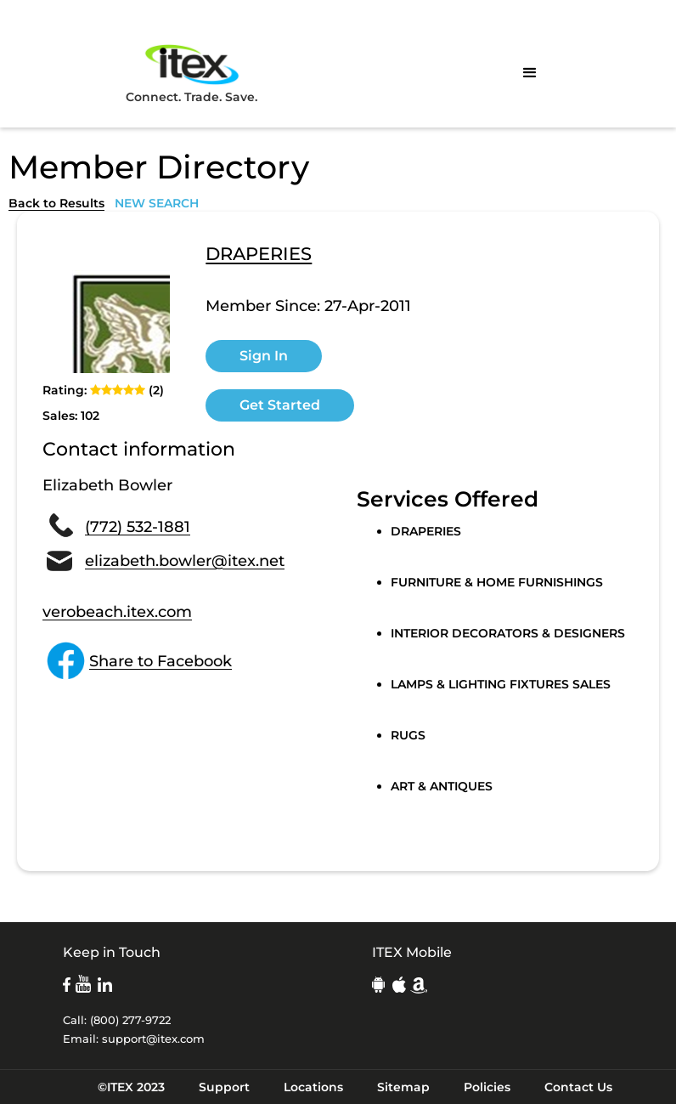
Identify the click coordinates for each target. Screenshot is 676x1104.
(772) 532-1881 (137, 526)
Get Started (279, 405)
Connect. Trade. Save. (191, 73)
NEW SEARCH (157, 203)
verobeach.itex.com (117, 612)
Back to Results (56, 203)
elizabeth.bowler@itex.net (184, 560)
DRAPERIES (259, 255)
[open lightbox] (106, 309)
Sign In (263, 356)
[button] (530, 73)
